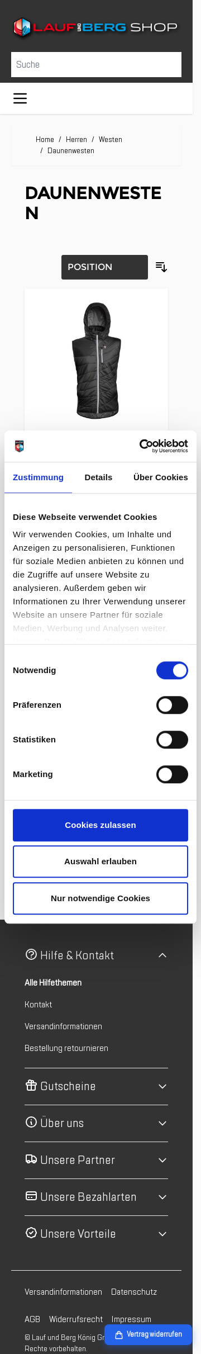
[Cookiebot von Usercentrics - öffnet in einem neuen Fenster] (141, 446)
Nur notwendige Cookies (100, 898)
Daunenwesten (70, 150)
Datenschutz (134, 1292)
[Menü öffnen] (20, 98)
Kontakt (38, 1004)
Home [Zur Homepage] (45, 139)
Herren (76, 139)
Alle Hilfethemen (53, 983)
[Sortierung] (104, 267)
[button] (96, 956)
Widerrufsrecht (76, 1319)
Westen (110, 139)
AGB (32, 1319)
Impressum (131, 1319)
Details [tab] (99, 477)
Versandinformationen (63, 1026)
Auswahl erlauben (100, 861)
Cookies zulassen (100, 825)
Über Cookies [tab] (160, 477)
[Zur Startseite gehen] (96, 29)
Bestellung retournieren (66, 1048)
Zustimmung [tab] (38, 477)
